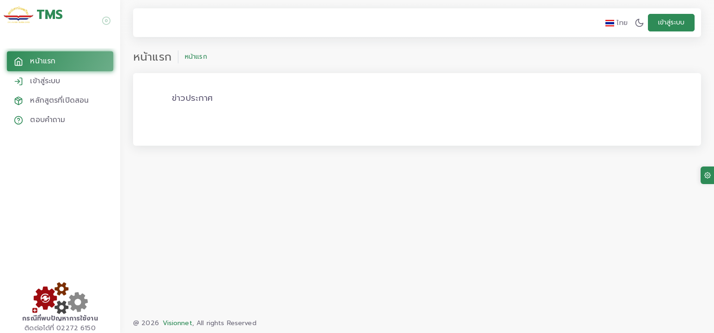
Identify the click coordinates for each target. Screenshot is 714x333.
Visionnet (177, 323)
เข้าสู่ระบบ (671, 22)
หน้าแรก (196, 57)
